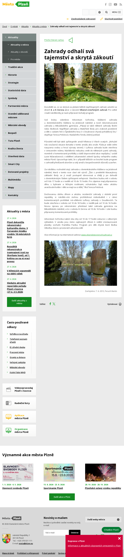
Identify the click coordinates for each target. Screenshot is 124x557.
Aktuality (25, 26)
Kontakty (92, 12)
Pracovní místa (17, 352)
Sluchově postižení (113, 18)
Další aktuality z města (19, 302)
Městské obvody (17, 367)
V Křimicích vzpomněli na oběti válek (19, 272)
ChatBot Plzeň (111, 529)
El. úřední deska (17, 347)
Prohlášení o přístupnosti (28, 553)
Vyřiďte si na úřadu (19, 334)
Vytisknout (112, 304)
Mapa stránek (8, 553)
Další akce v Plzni (62, 497)
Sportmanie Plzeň (53, 488)
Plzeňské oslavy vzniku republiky (103, 488)
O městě (14, 26)
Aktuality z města (39, 26)
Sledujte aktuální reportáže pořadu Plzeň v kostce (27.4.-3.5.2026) (16, 287)
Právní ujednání (48, 553)
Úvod (4, 26)
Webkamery (85, 12)
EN (100, 12)
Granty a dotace (17, 357)
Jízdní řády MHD (17, 372)
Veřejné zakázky (18, 362)
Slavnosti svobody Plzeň (15, 488)
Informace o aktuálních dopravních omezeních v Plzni (94, 545)
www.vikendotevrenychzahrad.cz (96, 234)
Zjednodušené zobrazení (83, 18)
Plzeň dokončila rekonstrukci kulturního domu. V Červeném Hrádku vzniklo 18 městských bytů (18, 230)
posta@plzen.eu (26, 543)
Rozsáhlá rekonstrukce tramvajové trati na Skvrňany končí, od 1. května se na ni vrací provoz (18, 254)
